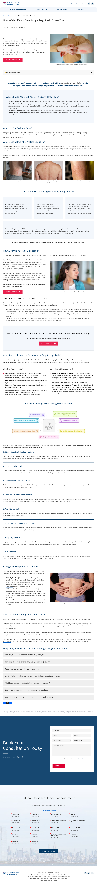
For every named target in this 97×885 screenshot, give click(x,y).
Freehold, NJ (15, 814)
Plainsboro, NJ (16, 828)
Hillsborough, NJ (36, 814)
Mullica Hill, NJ (36, 820)
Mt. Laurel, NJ (16, 820)
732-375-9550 (15, 816)
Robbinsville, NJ (75, 828)
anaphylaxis (30, 582)
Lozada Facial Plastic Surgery (34, 876)
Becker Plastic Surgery (48, 876)
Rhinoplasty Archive (63, 874)
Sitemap (55, 880)
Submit (57, 765)
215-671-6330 (54, 822)
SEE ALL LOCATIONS (47, 851)
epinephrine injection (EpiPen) (71, 83)
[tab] (48, 72)
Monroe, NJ (74, 814)
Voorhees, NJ (35, 834)
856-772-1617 (74, 836)
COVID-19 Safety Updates (48, 810)
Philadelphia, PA (56, 820)
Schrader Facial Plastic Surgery (49, 874)
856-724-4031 (15, 822)
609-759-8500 (54, 830)
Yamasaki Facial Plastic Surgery (49, 878)
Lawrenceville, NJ (56, 814)
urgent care (9, 587)
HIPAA (50, 880)
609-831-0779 (74, 816)
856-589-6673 (15, 836)
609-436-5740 (74, 830)
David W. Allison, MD (63, 878)
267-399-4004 (35, 844)
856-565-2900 (35, 836)
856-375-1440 (54, 838)
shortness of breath (22, 135)
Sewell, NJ (15, 834)
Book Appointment (47, 343)
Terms (41, 880)
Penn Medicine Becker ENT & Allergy (16, 27)
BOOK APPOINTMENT (11, 59)
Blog (8, 15)
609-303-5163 (54, 816)
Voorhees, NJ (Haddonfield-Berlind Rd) (59, 834)
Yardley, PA (35, 841)
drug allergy (27, 558)
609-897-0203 (15, 830)
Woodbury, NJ (16, 841)
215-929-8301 (74, 824)
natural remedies (31, 50)
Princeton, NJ (35, 828)
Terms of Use (81, 759)
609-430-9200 (35, 830)
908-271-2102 (35, 816)
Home (4, 15)
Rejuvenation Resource (61, 876)
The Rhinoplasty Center (34, 874)
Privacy (46, 880)
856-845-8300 (15, 844)
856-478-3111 (35, 822)
